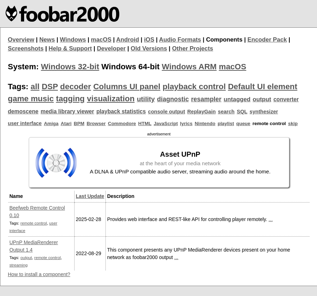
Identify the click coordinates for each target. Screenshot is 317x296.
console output (166, 111)
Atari (66, 123)
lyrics (186, 123)
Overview (21, 39)
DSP (50, 86)
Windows (73, 39)
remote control (34, 223)
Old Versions (149, 48)
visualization (111, 98)
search (226, 111)
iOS (149, 39)
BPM (79, 123)
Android (127, 39)
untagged (237, 99)
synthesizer (264, 111)
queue (243, 123)
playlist (226, 123)
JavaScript (166, 123)
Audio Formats (180, 39)
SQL (242, 111)
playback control (194, 86)
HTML (144, 123)
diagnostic (173, 99)
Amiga (51, 123)
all (35, 86)
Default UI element (262, 86)
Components (224, 39)
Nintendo (205, 123)
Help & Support (70, 48)
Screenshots (26, 48)
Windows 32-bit (70, 66)
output (262, 99)
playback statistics (121, 111)
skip (293, 123)
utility (146, 99)
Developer (111, 48)
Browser (96, 123)
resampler (206, 99)
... (271, 219)
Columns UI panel (126, 86)
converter (286, 99)
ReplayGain (201, 111)
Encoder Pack (267, 39)
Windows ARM (189, 66)
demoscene (23, 111)
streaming (19, 265)
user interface (25, 123)
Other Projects (192, 48)
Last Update (90, 196)
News (47, 39)
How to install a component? (39, 274)
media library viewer (67, 111)
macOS (101, 39)
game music (31, 98)
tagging (70, 98)
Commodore (122, 123)
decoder (75, 86)
